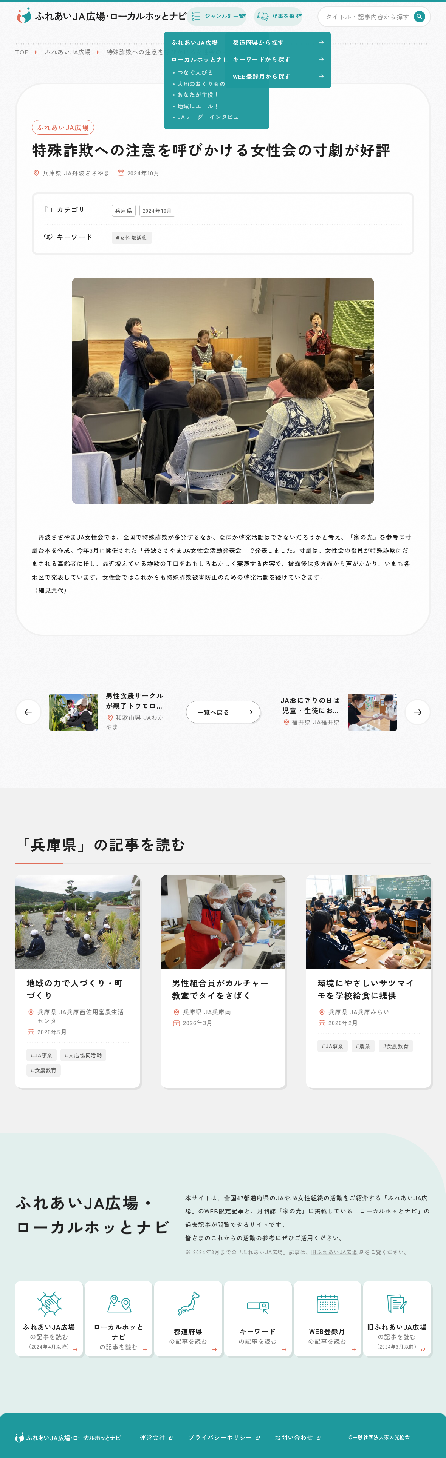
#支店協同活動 (83, 1055)
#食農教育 (44, 1070)
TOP (22, 51)
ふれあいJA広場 (68, 51)
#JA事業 (42, 1055)
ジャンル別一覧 (189, 21)
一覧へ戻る (225, 712)
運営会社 (156, 1437)
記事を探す (268, 21)
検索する (421, 22)
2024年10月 (157, 210)
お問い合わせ (298, 1437)
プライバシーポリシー (224, 1437)
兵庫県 (123, 210)
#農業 (363, 1046)
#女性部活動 (132, 237)
